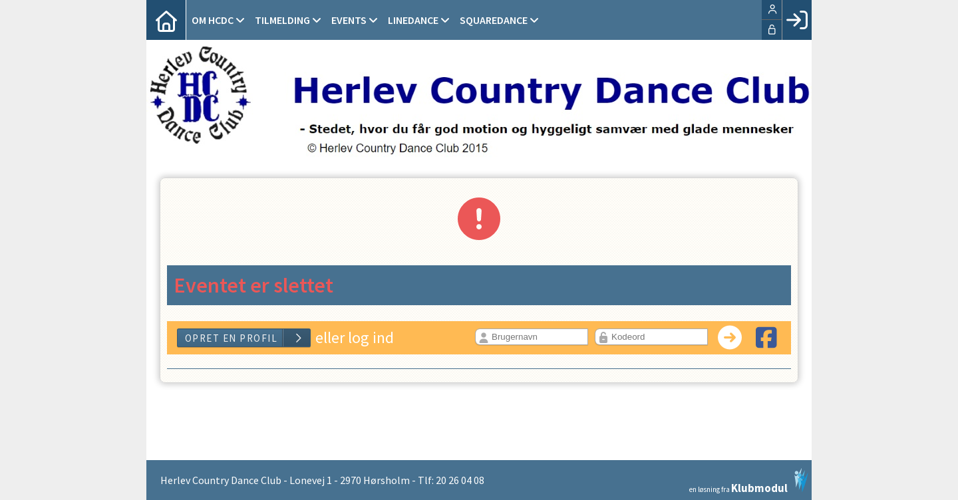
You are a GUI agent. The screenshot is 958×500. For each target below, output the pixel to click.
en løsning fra (748, 480)
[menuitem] (166, 20)
